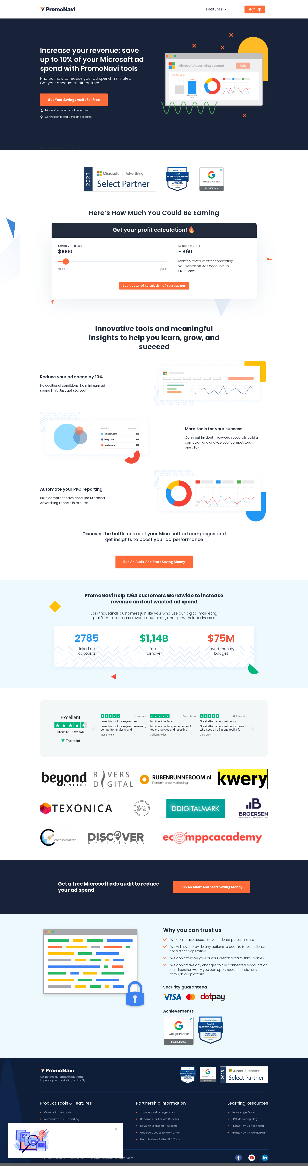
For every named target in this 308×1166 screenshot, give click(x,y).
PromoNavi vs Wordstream (250, 1132)
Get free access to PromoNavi (160, 1132)
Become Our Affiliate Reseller (159, 1119)
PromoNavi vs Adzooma (248, 1126)
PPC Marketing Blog (244, 1119)
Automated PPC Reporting (61, 1119)
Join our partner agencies (157, 1112)
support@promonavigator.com (112, 1158)
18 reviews (77, 732)
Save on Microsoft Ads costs (159, 1126)
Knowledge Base (243, 1112)
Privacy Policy (53, 1158)
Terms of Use (76, 1158)
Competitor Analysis (57, 1112)
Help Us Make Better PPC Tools (160, 1139)
